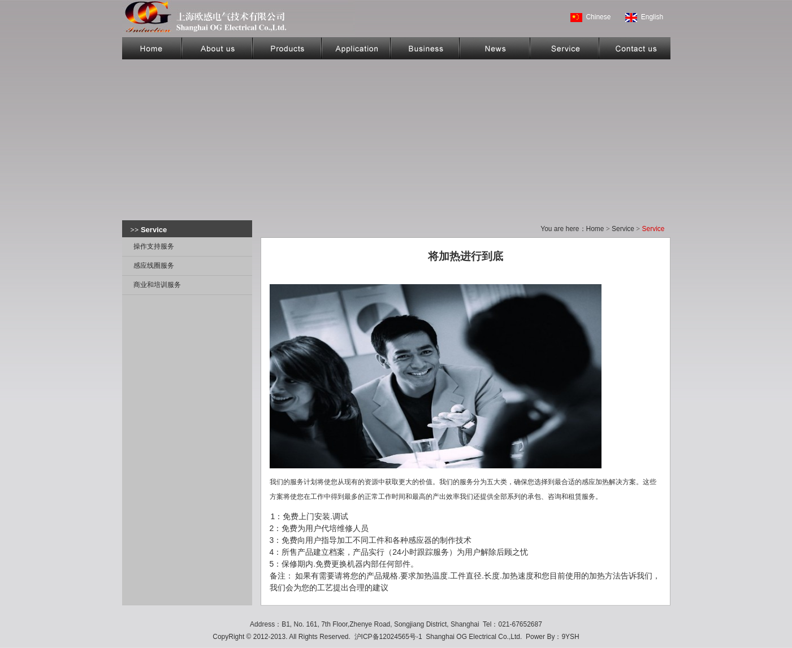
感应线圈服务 (153, 265)
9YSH (570, 637)
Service (623, 229)
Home (595, 229)
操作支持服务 (153, 246)
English (652, 17)
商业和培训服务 (157, 285)
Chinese (598, 17)
